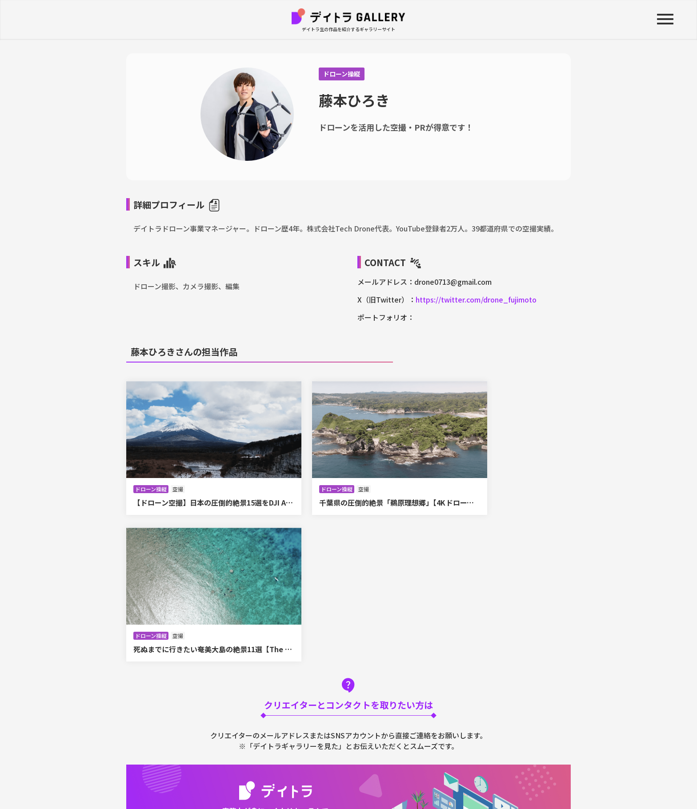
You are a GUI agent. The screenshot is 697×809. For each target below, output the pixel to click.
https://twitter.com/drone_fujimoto (476, 299)
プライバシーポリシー (380, 769)
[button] (664, 20)
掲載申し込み (505, 769)
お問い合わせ (444, 769)
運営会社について (310, 769)
